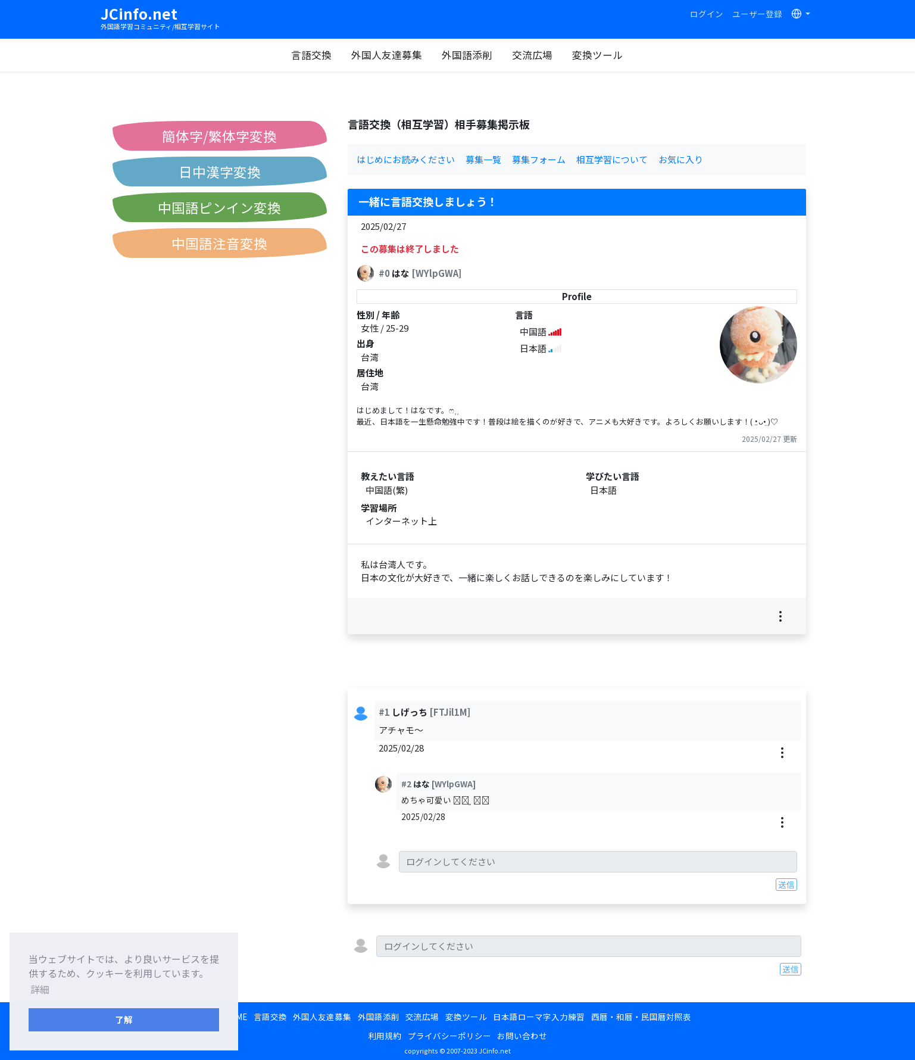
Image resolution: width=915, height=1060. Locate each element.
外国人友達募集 (386, 55)
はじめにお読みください (406, 159)
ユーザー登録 (757, 14)
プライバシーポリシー (449, 1036)
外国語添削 (467, 55)
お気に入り (680, 159)
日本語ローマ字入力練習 (539, 1016)
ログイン (706, 14)
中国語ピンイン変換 (219, 207)
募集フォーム (539, 159)
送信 (786, 884)
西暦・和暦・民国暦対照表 (641, 1016)
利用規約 (384, 1036)
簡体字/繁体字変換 (219, 135)
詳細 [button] (39, 989)
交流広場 (532, 55)
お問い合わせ (522, 1036)
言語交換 (311, 55)
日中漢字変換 (220, 171)
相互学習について (612, 159)
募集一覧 (483, 159)
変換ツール (597, 55)
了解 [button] (123, 1019)
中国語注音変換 (219, 242)
